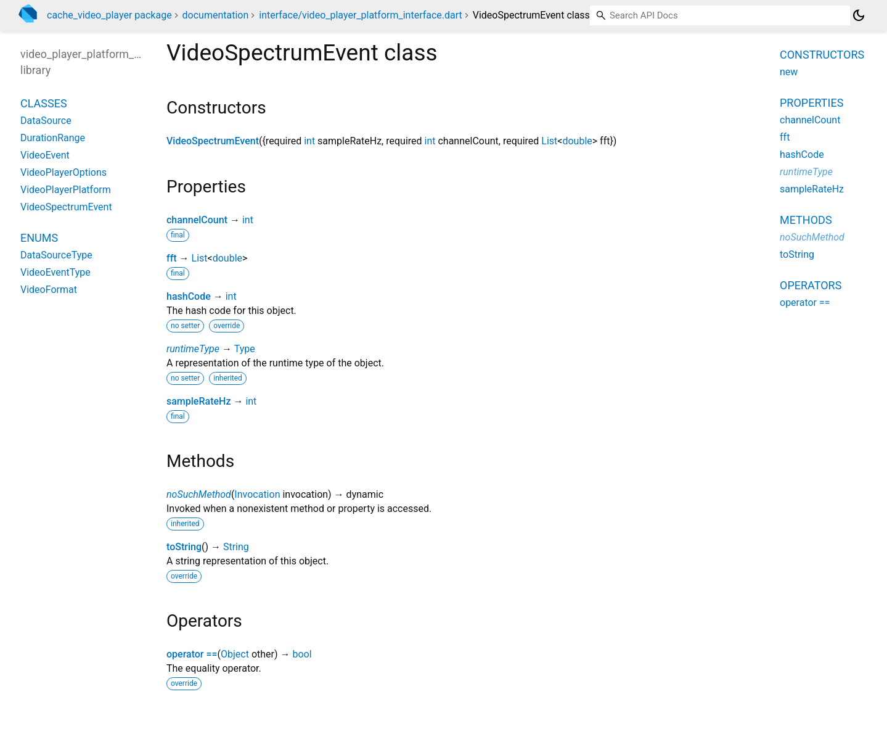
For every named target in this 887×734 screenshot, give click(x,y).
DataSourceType (56, 255)
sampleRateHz (198, 401)
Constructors (822, 54)
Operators (810, 285)
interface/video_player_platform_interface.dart (360, 15)
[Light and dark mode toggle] (859, 15)
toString (184, 547)
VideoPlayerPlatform (65, 190)
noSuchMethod (198, 494)
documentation (215, 15)
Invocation (257, 494)
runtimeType (192, 349)
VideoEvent (45, 155)
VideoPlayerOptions (63, 172)
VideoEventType (55, 272)
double (577, 141)
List (549, 141)
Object (235, 654)
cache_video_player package (109, 15)
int (309, 141)
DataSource (46, 120)
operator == (192, 654)
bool (301, 654)
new (789, 72)
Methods (806, 219)
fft (171, 258)
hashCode (188, 296)
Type (244, 349)
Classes (43, 103)
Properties (811, 102)
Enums (39, 237)
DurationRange (52, 138)
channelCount (196, 220)
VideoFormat (48, 289)
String (236, 547)
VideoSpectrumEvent (212, 141)
